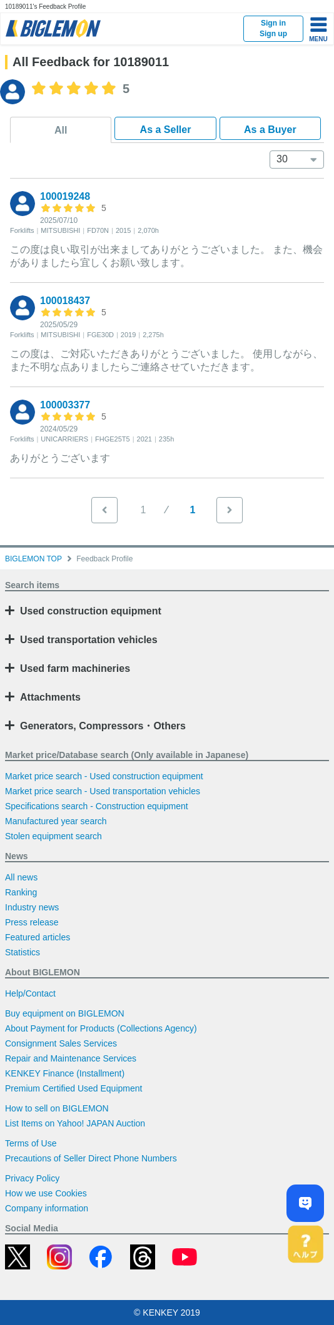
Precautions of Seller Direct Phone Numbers (91, 1158)
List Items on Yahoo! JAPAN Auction (75, 1123)
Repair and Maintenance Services (70, 1058)
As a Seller (165, 129)
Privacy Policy (32, 1178)
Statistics (22, 952)
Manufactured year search (56, 821)
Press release (32, 922)
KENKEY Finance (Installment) (64, 1073)
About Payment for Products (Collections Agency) (101, 1028)
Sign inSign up (273, 28)
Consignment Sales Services (61, 1043)
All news (21, 877)
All (60, 130)
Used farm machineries (75, 668)
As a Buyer (270, 129)
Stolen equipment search (53, 836)
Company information (46, 1208)
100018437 (65, 300)
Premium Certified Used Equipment (73, 1088)
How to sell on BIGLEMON (57, 1108)
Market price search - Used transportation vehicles (102, 791)
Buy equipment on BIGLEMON (64, 1013)
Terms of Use (30, 1143)
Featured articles (37, 937)
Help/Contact (30, 993)
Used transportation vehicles (89, 639)
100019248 (65, 196)
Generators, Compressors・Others (103, 726)
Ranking (21, 892)
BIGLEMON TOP (33, 558)
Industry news (32, 907)
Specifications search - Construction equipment (96, 806)
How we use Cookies (46, 1193)
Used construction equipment (90, 611)
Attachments (50, 697)
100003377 (65, 405)
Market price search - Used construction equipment (104, 776)
